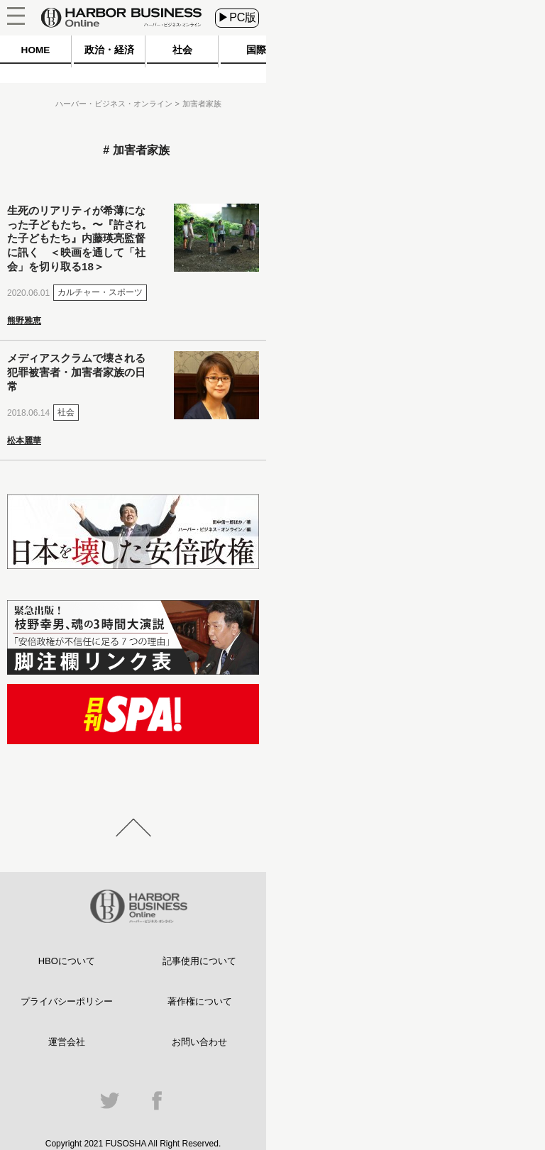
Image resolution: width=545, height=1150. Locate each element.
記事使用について (199, 961)
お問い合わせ (199, 1041)
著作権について (199, 1001)
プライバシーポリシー (67, 1001)
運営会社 (66, 1041)
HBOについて (66, 961)
